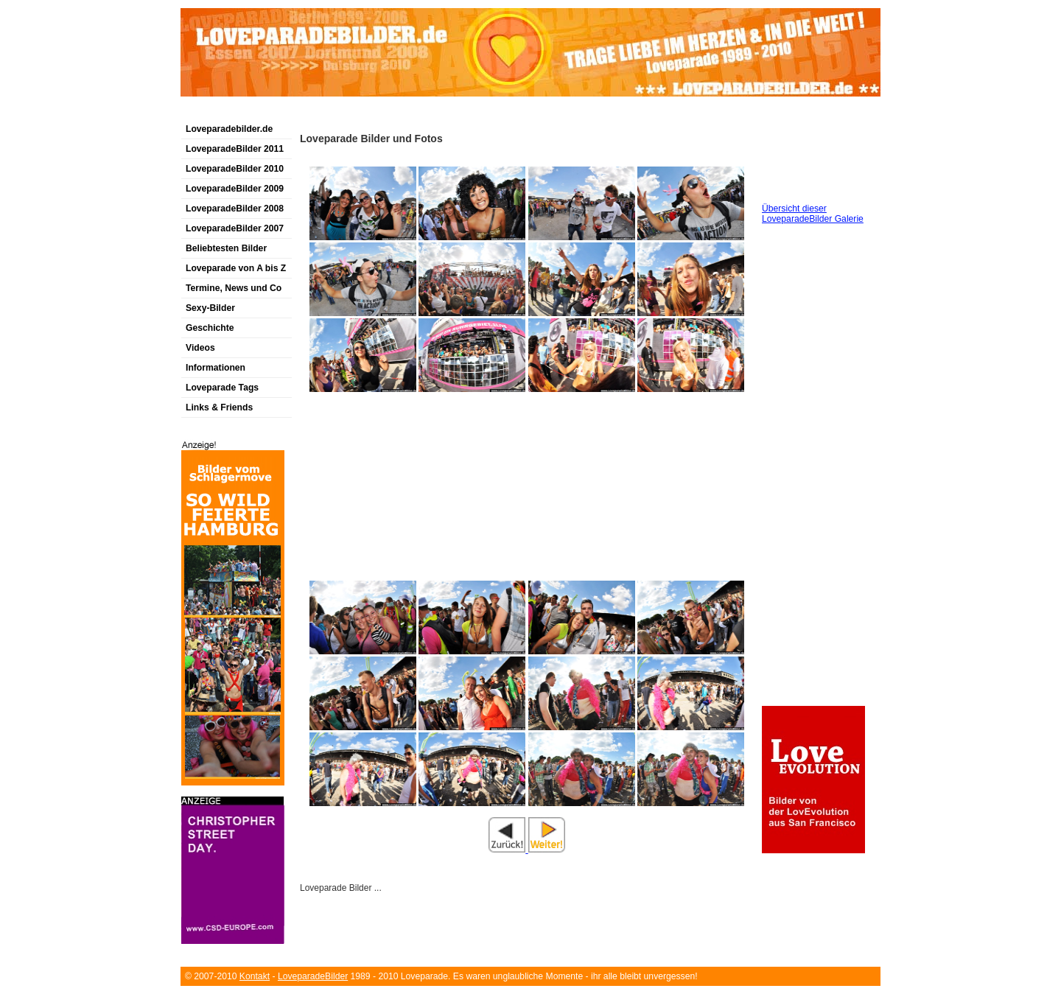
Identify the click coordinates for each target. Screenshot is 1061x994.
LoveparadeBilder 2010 (235, 169)
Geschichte (210, 328)
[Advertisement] (353, 113)
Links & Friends (219, 407)
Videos (200, 348)
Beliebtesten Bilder (226, 248)
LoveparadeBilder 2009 (235, 188)
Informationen (215, 368)
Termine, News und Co (233, 288)
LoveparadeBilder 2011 (235, 149)
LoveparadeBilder (313, 976)
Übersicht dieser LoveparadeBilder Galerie (813, 213)
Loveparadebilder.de (229, 129)
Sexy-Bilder (210, 308)
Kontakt (254, 976)
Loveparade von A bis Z (236, 268)
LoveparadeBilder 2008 (235, 208)
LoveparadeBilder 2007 (235, 228)
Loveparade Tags (222, 387)
